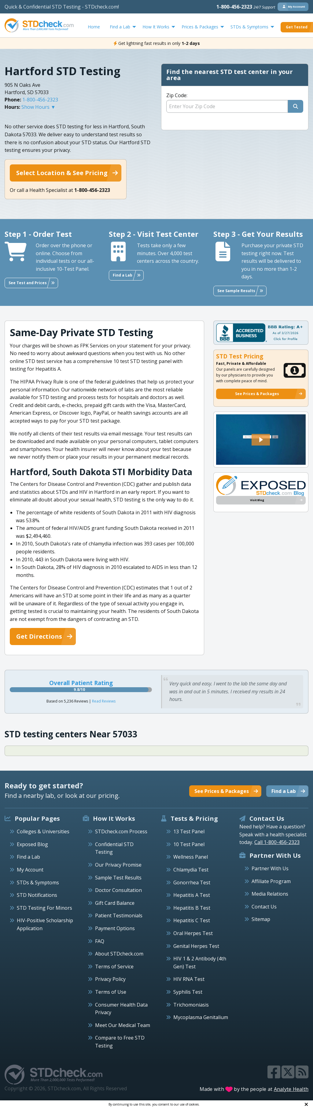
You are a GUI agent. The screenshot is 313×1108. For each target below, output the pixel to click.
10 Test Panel (188, 844)
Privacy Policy (110, 979)
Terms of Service (114, 966)
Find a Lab (28, 856)
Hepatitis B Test (191, 907)
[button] (261, 440)
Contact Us (264, 906)
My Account (30, 869)
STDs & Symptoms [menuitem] (249, 27)
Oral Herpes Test (193, 933)
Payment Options (115, 928)
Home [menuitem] (94, 27)
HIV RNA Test (188, 979)
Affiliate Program (271, 881)
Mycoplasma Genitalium (200, 1017)
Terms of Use (110, 992)
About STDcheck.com (119, 953)
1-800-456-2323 (245, 6)
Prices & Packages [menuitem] (200, 27)
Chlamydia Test (190, 869)
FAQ (99, 941)
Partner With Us (270, 868)
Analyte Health (291, 1089)
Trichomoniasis (191, 1004)
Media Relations (270, 893)
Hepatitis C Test (191, 920)
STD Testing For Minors (44, 907)
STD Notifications (37, 895)
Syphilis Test (187, 992)
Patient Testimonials (118, 915)
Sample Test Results (118, 877)
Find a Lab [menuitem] (120, 27)
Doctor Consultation (118, 890)
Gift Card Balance (114, 903)
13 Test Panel (188, 831)
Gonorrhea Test (191, 882)
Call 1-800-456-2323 (277, 842)
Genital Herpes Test (196, 946)
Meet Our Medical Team (122, 1025)
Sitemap (261, 919)
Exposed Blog (32, 844)
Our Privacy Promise (118, 864)
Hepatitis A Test (191, 895)
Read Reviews (104, 701)
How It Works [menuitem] (155, 27)
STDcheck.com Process (121, 831)
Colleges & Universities (43, 831)
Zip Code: (176, 95)
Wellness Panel (190, 856)
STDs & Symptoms (38, 882)
